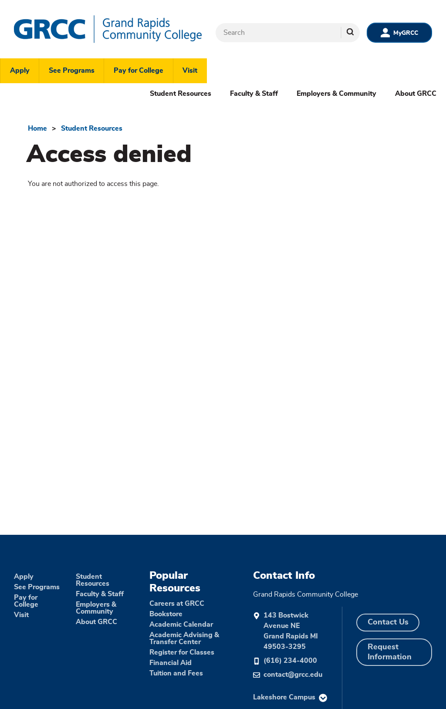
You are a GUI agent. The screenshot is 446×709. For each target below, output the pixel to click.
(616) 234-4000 (290, 660)
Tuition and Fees (176, 673)
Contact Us (388, 622)
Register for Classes (181, 652)
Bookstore (165, 614)
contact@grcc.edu (293, 674)
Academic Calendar (181, 624)
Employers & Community (336, 93)
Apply (20, 70)
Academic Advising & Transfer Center (184, 638)
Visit (189, 70)
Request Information (390, 652)
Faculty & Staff (254, 93)
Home (37, 128)
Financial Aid (170, 662)
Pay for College (138, 70)
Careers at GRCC (176, 603)
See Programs (72, 70)
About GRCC (415, 93)
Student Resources (180, 93)
